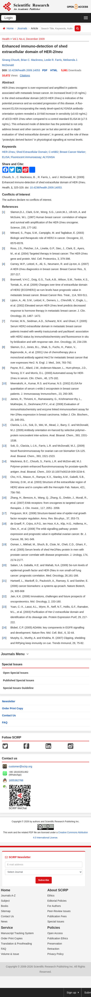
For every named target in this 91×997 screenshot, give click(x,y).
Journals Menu (15, 654)
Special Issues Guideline (18, 687)
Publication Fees (57, 916)
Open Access (55, 933)
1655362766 (16, 780)
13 (4, 445)
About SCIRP (57, 890)
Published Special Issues (18, 680)
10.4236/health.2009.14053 (24, 70)
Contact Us (9, 715)
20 (4, 565)
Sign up (71, 992)
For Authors (54, 905)
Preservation (54, 943)
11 (4, 399)
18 (4, 523)
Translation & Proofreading (16, 943)
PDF (44, 70)
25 (4, 637)
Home (10, 28)
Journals (22, 28)
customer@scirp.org (20, 766)
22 (4, 596)
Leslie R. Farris (53, 59)
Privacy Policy (55, 953)
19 (4, 544)
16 (4, 497)
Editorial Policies (57, 900)
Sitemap (5, 911)
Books (4, 905)
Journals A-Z (8, 895)
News (4, 921)
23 (4, 606)
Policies (53, 927)
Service (7, 927)
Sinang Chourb (10, 59)
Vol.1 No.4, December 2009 (28, 38)
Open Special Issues (15, 672)
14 (4, 461)
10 (4, 383)
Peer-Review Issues (59, 911)
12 (4, 424)
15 (4, 476)
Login (8, 18)
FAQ (4, 722)
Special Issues (55, 921)
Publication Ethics (57, 938)
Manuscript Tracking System (17, 933)
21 (4, 580)
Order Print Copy (12, 708)
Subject (5, 900)
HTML (54, 70)
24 (4, 627)
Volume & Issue (10, 953)
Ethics (51, 895)
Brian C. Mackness (32, 59)
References (10, 206)
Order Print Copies (12, 938)
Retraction (53, 948)
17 (4, 513)
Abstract (8, 82)
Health (5, 38)
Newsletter (8, 701)
